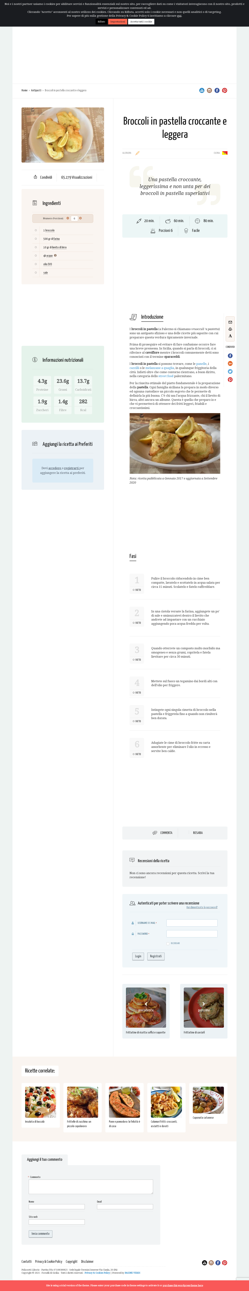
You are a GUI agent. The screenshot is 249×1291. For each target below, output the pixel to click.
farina (56, 239)
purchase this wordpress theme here (183, 1285)
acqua (49, 255)
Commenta (166, 833)
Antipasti (36, 90)
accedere (55, 468)
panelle (201, 364)
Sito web (33, 1217)
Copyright (72, 1262)
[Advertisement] (124, 56)
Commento (34, 1177)
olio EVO (47, 264)
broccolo (50, 230)
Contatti (27, 1262)
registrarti (71, 468)
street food (165, 376)
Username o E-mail (146, 923)
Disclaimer (87, 1262)
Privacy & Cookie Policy (48, 1262)
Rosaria (198, 833)
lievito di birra (59, 247)
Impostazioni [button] (117, 21)
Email (99, 1201)
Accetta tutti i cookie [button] (141, 21)
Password (143, 934)
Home (24, 90)
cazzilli (134, 368)
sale (45, 272)
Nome (31, 1201)
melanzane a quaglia (159, 368)
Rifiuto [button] (101, 21)
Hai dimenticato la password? (202, 907)
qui (179, 15)
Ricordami (173, 943)
